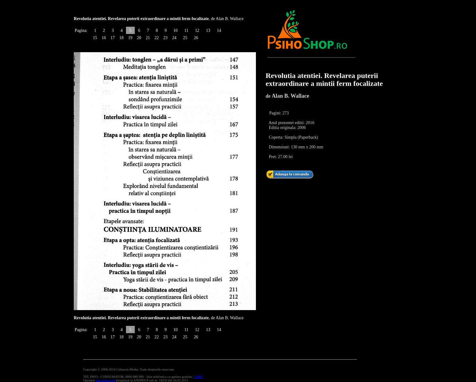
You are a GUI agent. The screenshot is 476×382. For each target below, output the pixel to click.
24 (174, 37)
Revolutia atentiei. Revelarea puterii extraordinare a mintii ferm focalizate (324, 79)
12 (197, 30)
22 (157, 37)
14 (219, 30)
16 (104, 37)
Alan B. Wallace (290, 96)
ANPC (198, 376)
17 (112, 37)
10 (175, 30)
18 (121, 37)
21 (148, 37)
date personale (105, 380)
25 (185, 37)
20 (139, 37)
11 (186, 30)
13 (208, 30)
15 (95, 37)
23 (165, 37)
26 (196, 37)
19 (130, 37)
